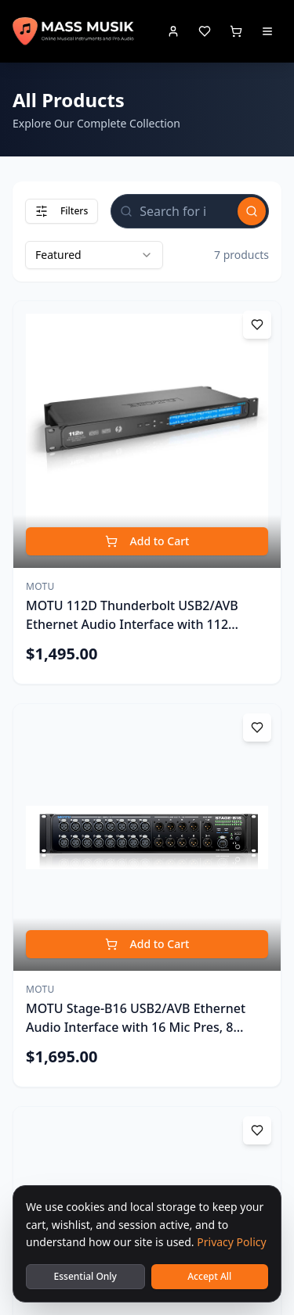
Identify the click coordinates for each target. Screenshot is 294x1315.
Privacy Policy (231, 1241)
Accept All (209, 1276)
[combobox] (94, 255)
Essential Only (85, 1276)
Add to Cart (147, 541)
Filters (61, 210)
